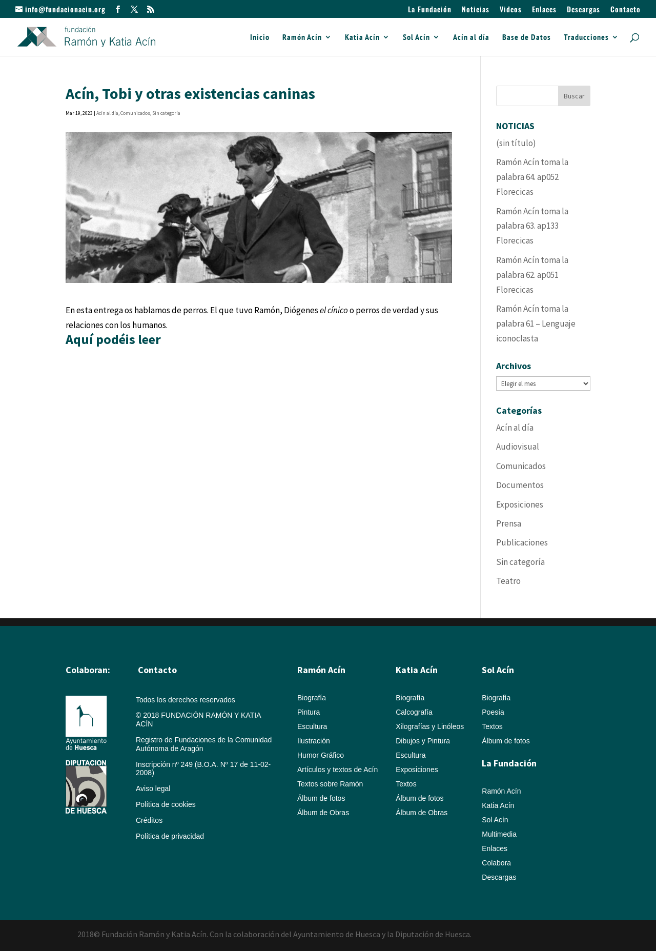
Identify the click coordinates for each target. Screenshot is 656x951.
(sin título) (516, 143)
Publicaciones (522, 542)
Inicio (260, 37)
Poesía (493, 712)
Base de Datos (526, 37)
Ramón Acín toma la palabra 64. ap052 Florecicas (532, 176)
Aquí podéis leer (113, 339)
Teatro (508, 580)
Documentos (520, 485)
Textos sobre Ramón (330, 784)
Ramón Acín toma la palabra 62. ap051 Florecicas (532, 274)
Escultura (312, 726)
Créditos (149, 820)
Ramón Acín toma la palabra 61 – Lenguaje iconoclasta (536, 323)
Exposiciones (519, 504)
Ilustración (313, 741)
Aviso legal (153, 788)
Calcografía (414, 712)
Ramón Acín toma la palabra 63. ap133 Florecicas (532, 226)
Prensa (508, 523)
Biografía (311, 698)
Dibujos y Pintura (423, 741)
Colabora (496, 863)
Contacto (625, 10)
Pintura (308, 712)
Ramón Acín (302, 37)
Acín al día (471, 37)
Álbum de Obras (323, 812)
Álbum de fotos (321, 798)
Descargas (583, 10)
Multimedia (499, 834)
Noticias (475, 10)
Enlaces (544, 10)
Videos (511, 10)
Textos (406, 784)
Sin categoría (166, 113)
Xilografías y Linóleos (430, 726)
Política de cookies (166, 804)
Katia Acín (362, 37)
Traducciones (586, 37)
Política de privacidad (170, 836)
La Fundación (430, 10)
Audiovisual (517, 446)
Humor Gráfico (320, 755)
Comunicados (135, 113)
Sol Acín (416, 37)
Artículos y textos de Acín (337, 769)
